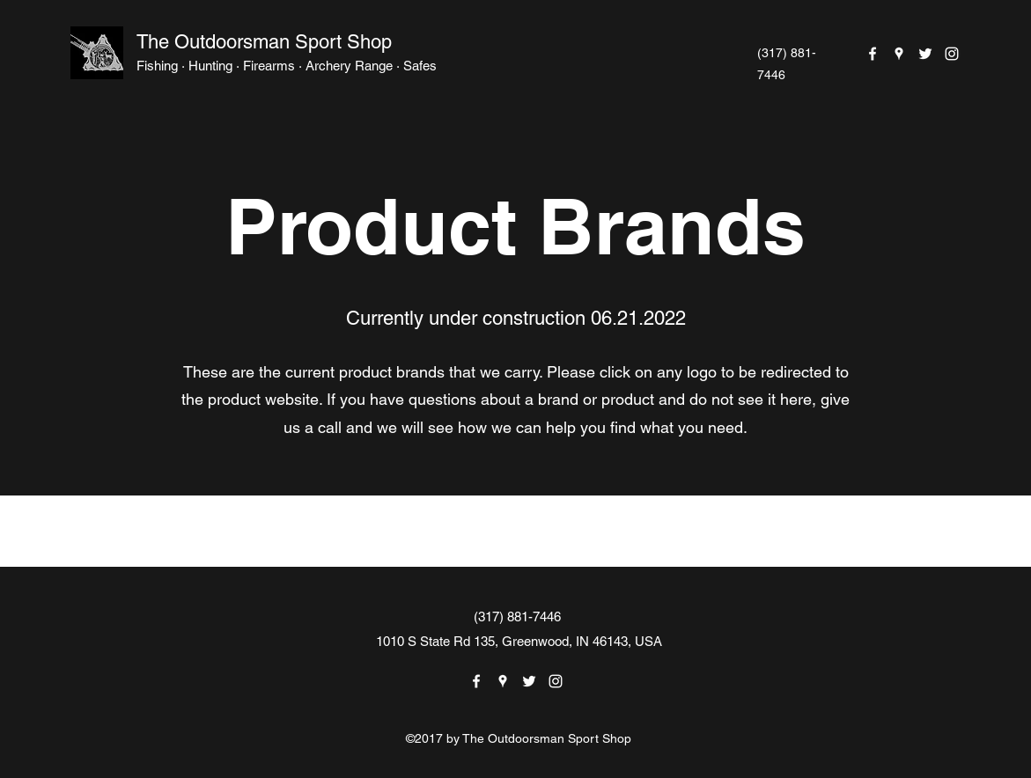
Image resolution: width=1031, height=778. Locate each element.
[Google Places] (899, 53)
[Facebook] (872, 53)
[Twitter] (925, 53)
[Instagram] (952, 53)
